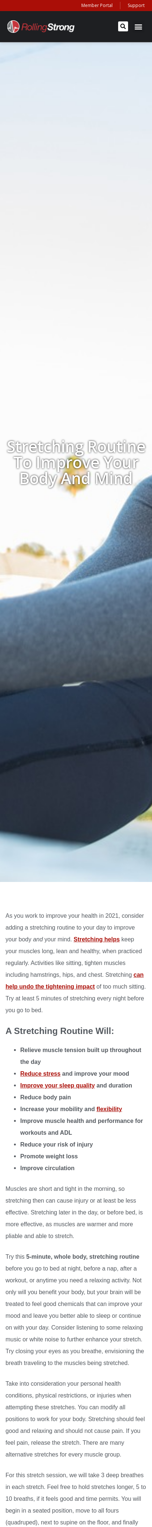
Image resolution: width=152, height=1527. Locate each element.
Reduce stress (40, 1074)
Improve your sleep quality (57, 1085)
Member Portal (97, 5)
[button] (123, 26)
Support (136, 5)
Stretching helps (97, 939)
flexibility (109, 1109)
